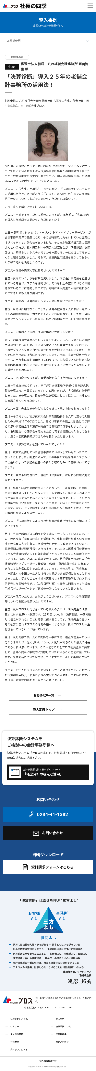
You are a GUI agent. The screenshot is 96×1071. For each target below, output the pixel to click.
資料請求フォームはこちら (47, 867)
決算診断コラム (63, 1027)
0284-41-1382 (47, 814)
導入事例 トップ (48, 710)
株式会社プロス (17, 1000)
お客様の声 (17, 57)
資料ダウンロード (19, 1050)
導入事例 (48, 20)
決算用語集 (61, 1034)
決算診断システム (19, 1019)
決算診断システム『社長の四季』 (28, 752)
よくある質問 (16, 1034)
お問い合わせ (47, 833)
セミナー (14, 1027)
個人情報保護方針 (48, 1061)
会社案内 (14, 1042)
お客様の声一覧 (48, 695)
